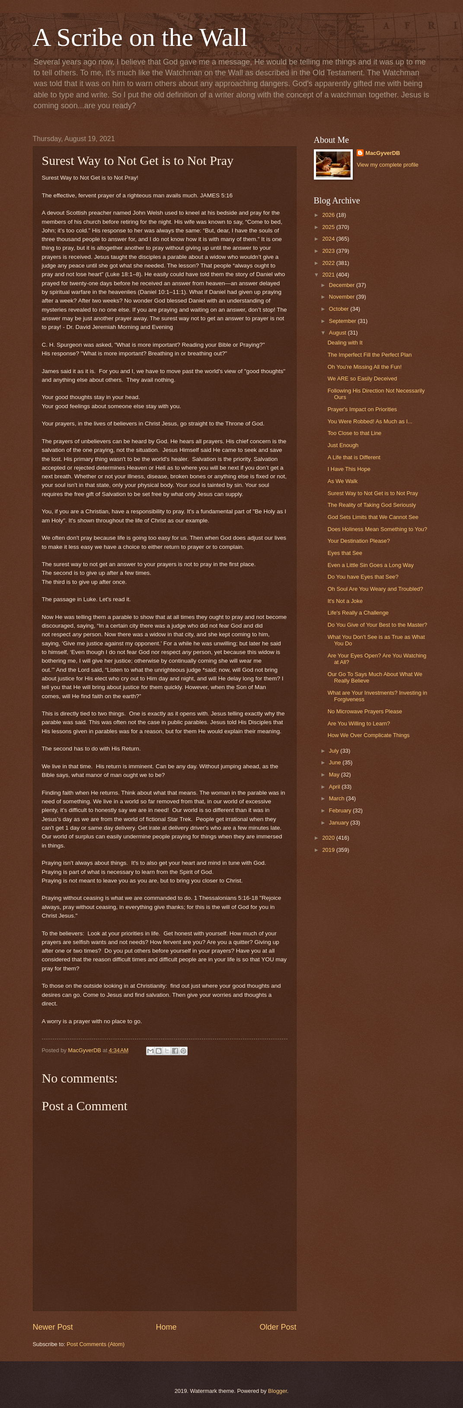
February (341, 810)
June (336, 762)
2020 (329, 837)
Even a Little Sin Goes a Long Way (371, 565)
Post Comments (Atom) (96, 1344)
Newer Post (53, 1327)
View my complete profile (387, 164)
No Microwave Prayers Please (365, 711)
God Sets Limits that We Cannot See (373, 517)
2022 (329, 263)
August (338, 332)
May (335, 774)
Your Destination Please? (359, 541)
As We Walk (343, 481)
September (343, 321)
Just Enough (343, 445)
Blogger (277, 1391)
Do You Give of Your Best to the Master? (377, 625)
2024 (329, 238)
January (339, 822)
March (337, 798)
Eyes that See (345, 553)
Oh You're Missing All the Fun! (365, 367)
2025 (329, 227)
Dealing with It (345, 342)
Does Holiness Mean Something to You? (377, 529)
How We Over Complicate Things (369, 735)
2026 (329, 215)
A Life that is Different (354, 457)
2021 (329, 274)
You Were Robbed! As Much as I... (370, 421)
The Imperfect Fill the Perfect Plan (370, 354)
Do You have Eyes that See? (363, 577)
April (335, 786)
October (339, 309)
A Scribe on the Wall (140, 37)
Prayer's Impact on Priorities (362, 409)
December (342, 285)
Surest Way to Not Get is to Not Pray (373, 493)
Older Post (277, 1327)
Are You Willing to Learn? (359, 723)
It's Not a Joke (345, 601)
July (334, 750)
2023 (329, 251)
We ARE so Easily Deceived (362, 378)
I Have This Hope (349, 469)
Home (166, 1327)
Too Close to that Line (355, 433)
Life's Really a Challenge (358, 612)
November (342, 296)
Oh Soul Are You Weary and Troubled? (375, 589)
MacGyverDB (382, 153)
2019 (329, 850)
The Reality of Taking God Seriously (372, 505)
